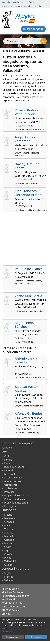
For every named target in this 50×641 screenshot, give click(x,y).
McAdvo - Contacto (12, 592)
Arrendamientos (13, 477)
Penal (7, 463)
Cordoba (9, 539)
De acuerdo (36, 637)
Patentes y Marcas (14, 499)
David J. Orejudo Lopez (27, 166)
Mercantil (9, 474)
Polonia (27, 6)
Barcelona (9, 518)
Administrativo (12, 481)
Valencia (9, 529)
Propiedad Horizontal (16, 495)
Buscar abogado (33, 29)
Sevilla (7, 546)
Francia (32, 2)
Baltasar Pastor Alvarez (26, 388)
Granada (9, 521)
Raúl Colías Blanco (29, 269)
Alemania (6, 2)
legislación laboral (14, 466)
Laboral (8, 470)
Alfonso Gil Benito (28, 413)
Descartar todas (13, 637)
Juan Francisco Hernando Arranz (28, 193)
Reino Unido (7, 6)
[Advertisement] (25, 240)
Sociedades (10, 488)
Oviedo (8, 564)
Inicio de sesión (10, 588)
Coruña (8, 554)
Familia (8, 459)
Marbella (9, 536)
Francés (8, 576)
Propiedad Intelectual (16, 502)
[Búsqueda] (43, 41)
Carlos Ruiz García (28, 296)
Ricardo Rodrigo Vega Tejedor (27, 112)
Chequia (37, 6)
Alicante (8, 532)
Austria (16, 2)
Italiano (8, 580)
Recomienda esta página (15, 595)
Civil (6, 456)
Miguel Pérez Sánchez (25, 324)
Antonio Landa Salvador (26, 360)
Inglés (7, 573)
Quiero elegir (7, 631)
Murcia (8, 543)
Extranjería (10, 506)
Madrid (8, 514)
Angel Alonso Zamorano (25, 139)
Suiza (23, 2)
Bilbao (7, 557)
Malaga (8, 525)
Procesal (9, 491)
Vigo (6, 550)
